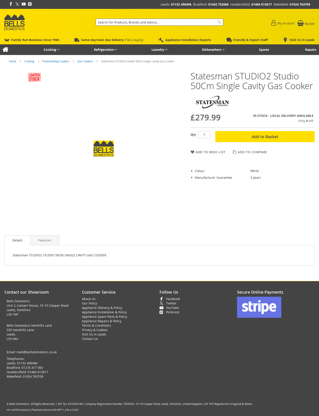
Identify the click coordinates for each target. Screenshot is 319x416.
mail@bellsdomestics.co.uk (37, 352)
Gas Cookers (85, 61)
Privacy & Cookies (95, 330)
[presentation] (17, 240)
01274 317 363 (32, 367)
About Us (88, 299)
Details (17, 240)
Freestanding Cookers (56, 61)
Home (13, 61)
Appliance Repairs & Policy (101, 321)
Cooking (29, 61)
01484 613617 (261, 4)
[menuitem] (5, 49)
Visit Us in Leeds (94, 334)
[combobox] (159, 22)
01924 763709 (300, 4)
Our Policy (89, 303)
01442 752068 (218, 4)
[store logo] (14, 22)
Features (44, 240)
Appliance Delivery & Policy (102, 308)
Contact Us (90, 339)
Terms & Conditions (96, 325)
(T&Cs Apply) (112, 40)
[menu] (159, 49)
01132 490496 (181, 4)
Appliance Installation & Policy (104, 312)
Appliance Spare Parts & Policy (104, 316)
